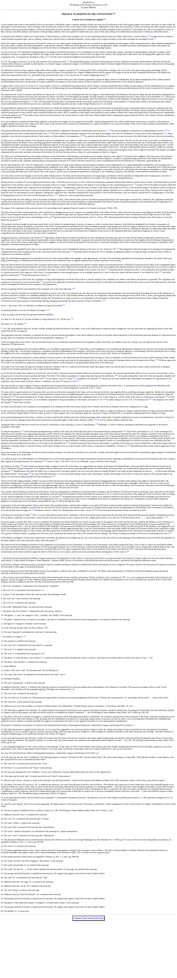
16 (2, 645)
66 (2, 903)
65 (2, 898)
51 (2, 831)
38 (2, 768)
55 (2, 850)
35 (2, 747)
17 (2, 649)
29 (2, 702)
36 (2, 757)
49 (2, 823)
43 (2, 785)
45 (2, 804)
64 (2, 894)
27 (2, 693)
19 (2, 658)
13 (2, 628)
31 (2, 710)
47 (2, 815)
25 (2, 683)
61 (2, 882)
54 (2, 846)
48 (2, 819)
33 (2, 729)
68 (2, 911)
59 (2, 873)
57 (2, 865)
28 (2, 698)
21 (2, 666)
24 (2, 679)
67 (2, 907)
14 (2, 632)
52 (2, 835)
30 (2, 706)
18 (2, 654)
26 (2, 687)
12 (2, 624)
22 (2, 670)
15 (2, 641)
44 (2, 798)
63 (2, 890)
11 (2, 619)
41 (2, 780)
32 (2, 717)
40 (2, 776)
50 (2, 827)
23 (2, 674)
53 (2, 840)
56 (2, 861)
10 (2, 615)
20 (2, 662)
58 (2, 869)
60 (2, 878)
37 (2, 764)
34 (2, 738)
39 (2, 772)
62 (2, 886)
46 (2, 810)
